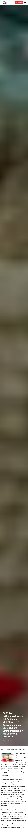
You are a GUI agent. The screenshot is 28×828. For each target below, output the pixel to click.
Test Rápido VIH (19, 2)
